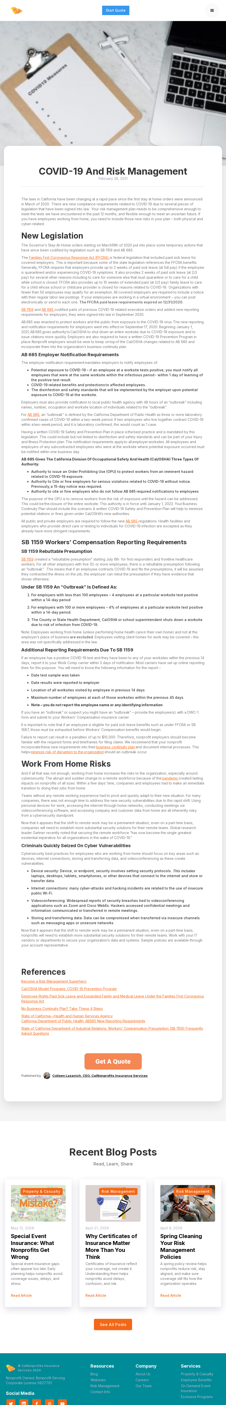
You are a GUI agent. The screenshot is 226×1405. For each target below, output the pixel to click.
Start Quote (116, 10)
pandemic (170, 778)
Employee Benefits (196, 1380)
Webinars (98, 1380)
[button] (212, 10)
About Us (143, 1374)
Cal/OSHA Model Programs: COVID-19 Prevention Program (69, 989)
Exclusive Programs (197, 1397)
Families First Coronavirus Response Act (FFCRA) (69, 257)
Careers (142, 1380)
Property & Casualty (197, 1374)
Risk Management (104, 1386)
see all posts (113, 1324)
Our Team (144, 1386)
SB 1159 (27, 309)
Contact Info (100, 1392)
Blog (94, 1374)
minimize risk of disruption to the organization (67, 752)
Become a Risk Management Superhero (53, 981)
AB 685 (48, 309)
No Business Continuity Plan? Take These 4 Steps (62, 1008)
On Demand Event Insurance (195, 1388)
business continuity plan (115, 747)
